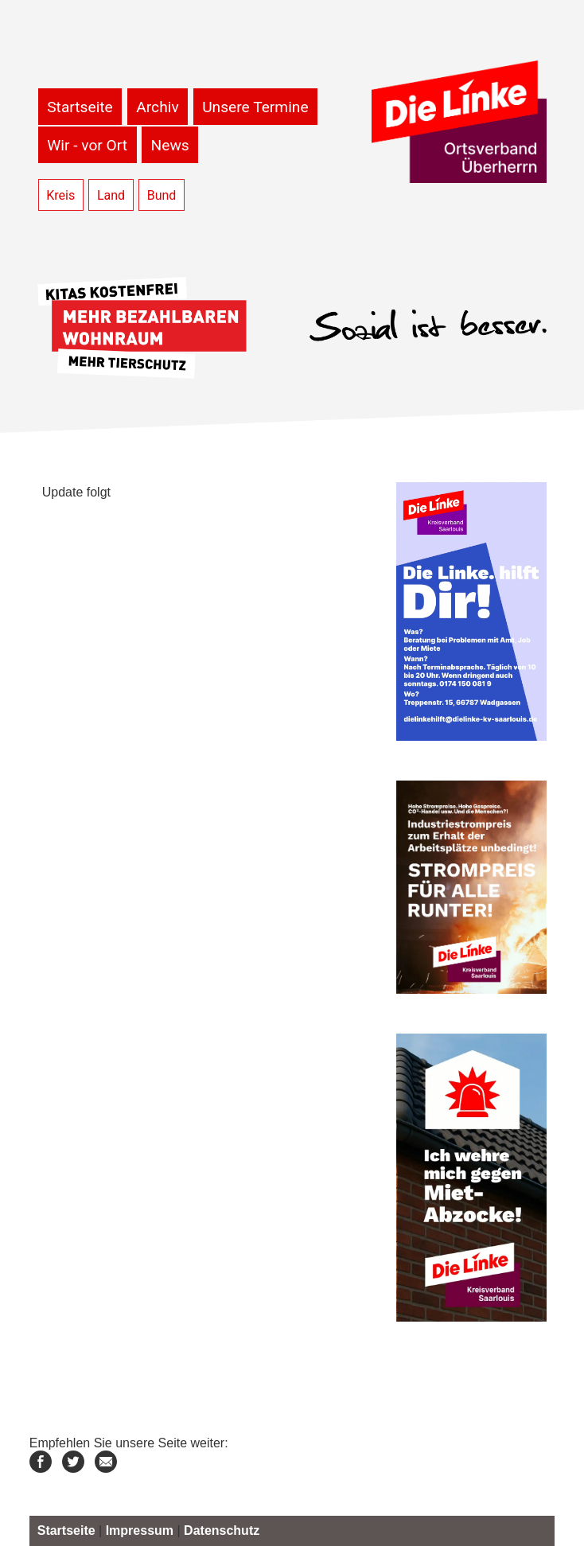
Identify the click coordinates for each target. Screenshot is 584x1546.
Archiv (157, 107)
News (170, 145)
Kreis (60, 195)
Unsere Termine (255, 107)
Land (111, 195)
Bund (162, 195)
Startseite (80, 107)
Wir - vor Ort (87, 145)
